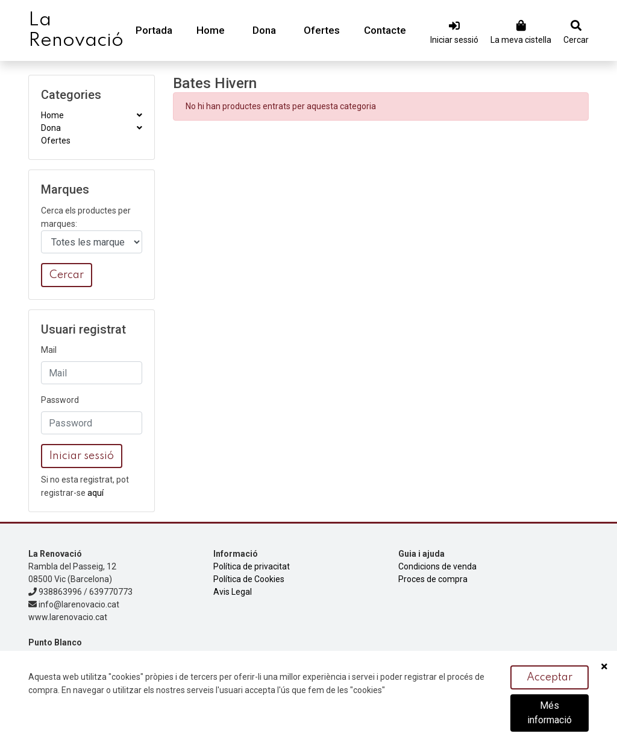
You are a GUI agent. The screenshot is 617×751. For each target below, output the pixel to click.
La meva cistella (520, 40)
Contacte (385, 30)
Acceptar (549, 678)
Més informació (549, 713)
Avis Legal (232, 592)
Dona (264, 30)
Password (60, 400)
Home (210, 30)
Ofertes (322, 30)
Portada (154, 30)
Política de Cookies (248, 579)
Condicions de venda (437, 566)
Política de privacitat (251, 566)
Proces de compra (433, 579)
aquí (95, 493)
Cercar (576, 40)
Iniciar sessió (454, 40)
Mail (49, 350)
